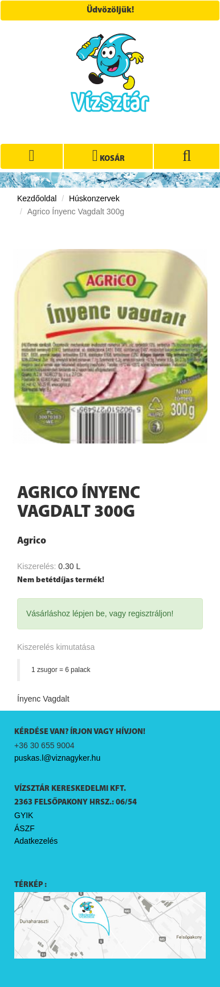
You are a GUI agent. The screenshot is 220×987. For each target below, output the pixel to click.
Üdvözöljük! (110, 10)
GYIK (23, 815)
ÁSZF (24, 828)
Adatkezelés (36, 840)
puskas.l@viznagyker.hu (57, 757)
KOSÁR (108, 156)
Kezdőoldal (36, 198)
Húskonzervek (94, 198)
